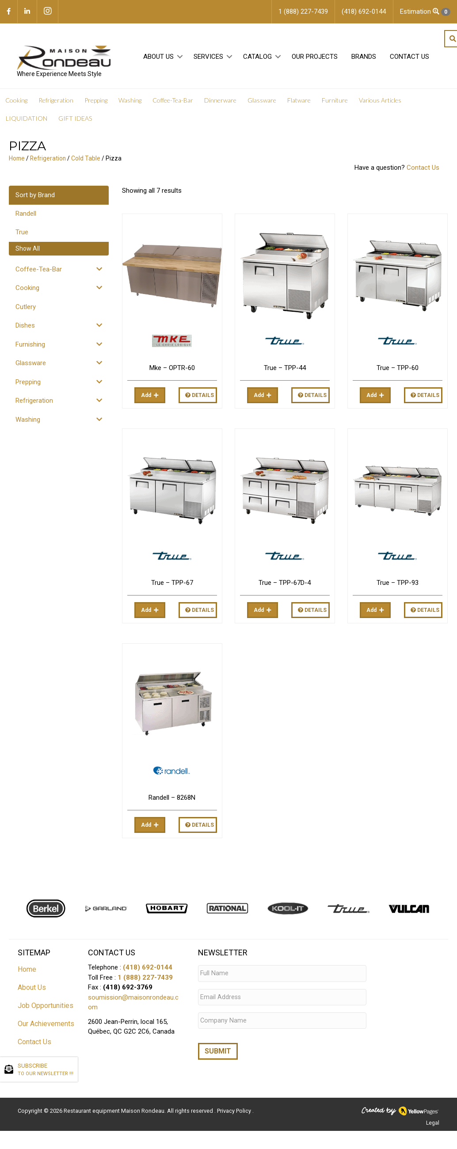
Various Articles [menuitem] (380, 101)
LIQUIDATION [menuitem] (26, 119)
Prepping (28, 383)
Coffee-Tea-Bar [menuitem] (172, 101)
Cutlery (25, 308)
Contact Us (423, 169)
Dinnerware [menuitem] (220, 101)
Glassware (30, 364)
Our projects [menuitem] (314, 58)
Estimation (425, 12)
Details (199, 396)
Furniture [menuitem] (335, 101)
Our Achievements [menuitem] (46, 1025)
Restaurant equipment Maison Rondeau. (115, 1107)
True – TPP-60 (398, 369)
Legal (432, 1119)
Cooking (27, 289)
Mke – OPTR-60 (172, 369)
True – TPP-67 (172, 584)
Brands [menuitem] (362, 58)
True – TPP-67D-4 (285, 584)
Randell (25, 215)
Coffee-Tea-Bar (38, 271)
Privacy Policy (234, 1107)
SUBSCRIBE (45, 1069)
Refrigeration (48, 159)
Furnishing (30, 346)
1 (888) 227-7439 (145, 979)
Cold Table (85, 159)
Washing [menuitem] (129, 101)
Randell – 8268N (172, 799)
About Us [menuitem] (157, 58)
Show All (27, 249)
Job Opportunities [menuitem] (45, 1007)
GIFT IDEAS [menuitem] (75, 119)
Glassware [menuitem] (262, 101)
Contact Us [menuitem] (408, 58)
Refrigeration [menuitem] (55, 101)
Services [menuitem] (207, 58)
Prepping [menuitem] (95, 101)
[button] (179, 58)
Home (17, 159)
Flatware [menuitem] (299, 101)
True (21, 233)
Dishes (25, 327)
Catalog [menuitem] (256, 58)
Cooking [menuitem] (16, 101)
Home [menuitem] (27, 970)
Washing (27, 421)
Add (146, 396)
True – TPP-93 (398, 584)
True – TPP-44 (285, 369)
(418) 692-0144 (147, 969)
